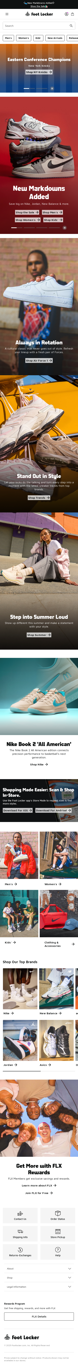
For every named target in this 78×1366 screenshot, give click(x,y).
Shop (39, 1277)
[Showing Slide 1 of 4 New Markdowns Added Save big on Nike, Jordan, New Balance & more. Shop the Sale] (39, 165)
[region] (39, 4)
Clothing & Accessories (60, 944)
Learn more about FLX (39, 1185)
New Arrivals (55, 38)
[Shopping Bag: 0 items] (72, 14)
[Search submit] (71, 25)
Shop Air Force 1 (39, 360)
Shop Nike (39, 764)
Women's (23, 38)
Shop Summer (39, 634)
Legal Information (39, 1286)
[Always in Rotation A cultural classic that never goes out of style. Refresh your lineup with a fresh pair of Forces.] (39, 306)
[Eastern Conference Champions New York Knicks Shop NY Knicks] (39, 65)
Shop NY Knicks (39, 72)
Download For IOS (17, 810)
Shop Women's (28, 219)
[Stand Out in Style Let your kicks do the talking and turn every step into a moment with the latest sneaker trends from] (39, 443)
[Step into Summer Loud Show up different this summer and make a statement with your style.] (39, 581)
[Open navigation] (7, 14)
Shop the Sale (27, 212)
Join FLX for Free (39, 1192)
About (39, 1268)
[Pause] (52, 88)
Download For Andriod (53, 810)
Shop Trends (38, 497)
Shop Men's (52, 212)
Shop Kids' (53, 219)
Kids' (38, 38)
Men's (8, 38)
